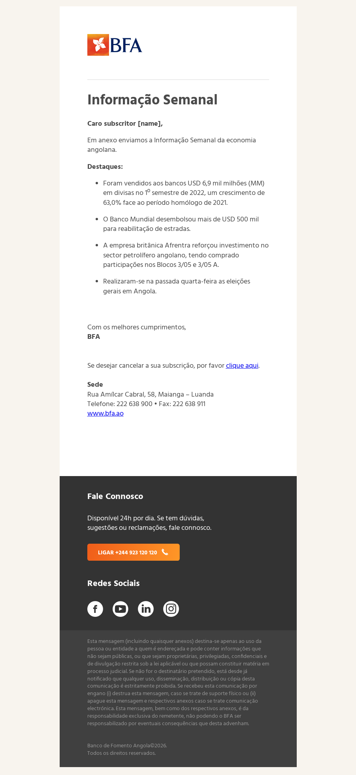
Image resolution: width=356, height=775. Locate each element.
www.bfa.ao (105, 414)
